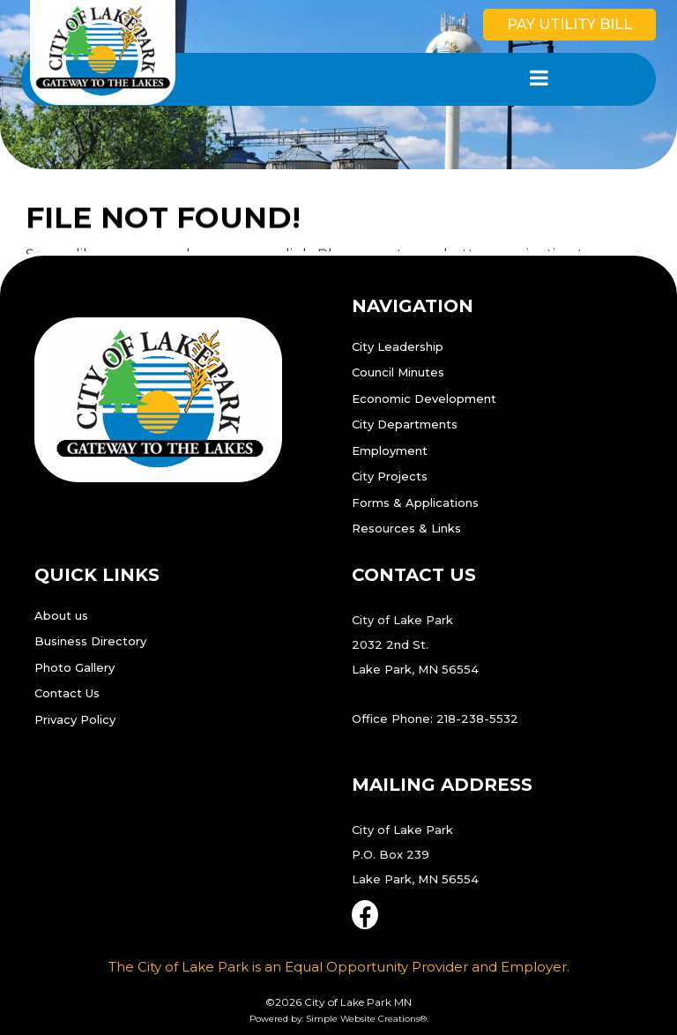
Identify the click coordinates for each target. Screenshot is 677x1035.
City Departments (405, 424)
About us (61, 615)
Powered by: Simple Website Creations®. (338, 1018)
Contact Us (67, 693)
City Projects (390, 476)
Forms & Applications (415, 502)
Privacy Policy (74, 719)
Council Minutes (398, 372)
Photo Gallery (74, 667)
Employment (390, 450)
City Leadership (397, 346)
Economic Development (424, 398)
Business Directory (90, 641)
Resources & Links (406, 528)
